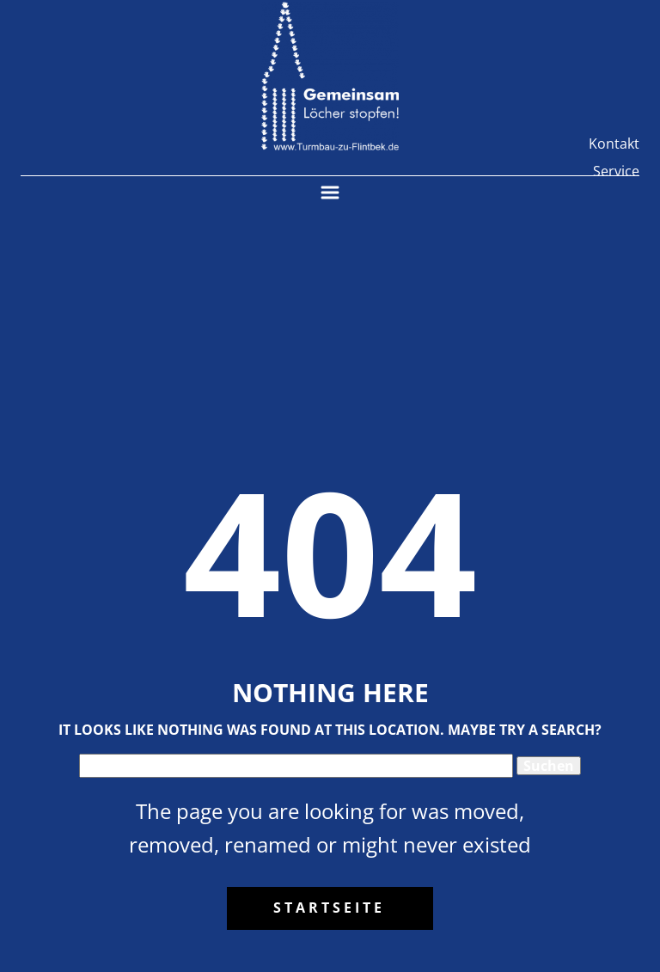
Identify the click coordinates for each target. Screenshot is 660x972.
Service (616, 171)
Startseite (329, 907)
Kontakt (614, 143)
